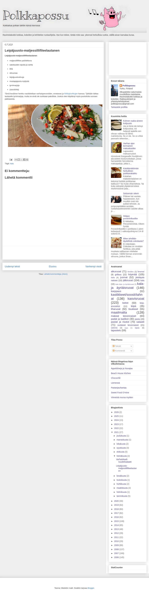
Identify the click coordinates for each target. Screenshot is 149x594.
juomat (123, 277)
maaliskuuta (122, 488)
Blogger (91, 588)
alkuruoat (116, 271)
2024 (116, 420)
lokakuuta (121, 444)
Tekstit (117, 346)
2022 (116, 428)
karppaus (116, 291)
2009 (116, 545)
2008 (116, 549)
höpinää (132, 274)
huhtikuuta (122, 484)
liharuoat (115, 309)
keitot (125, 302)
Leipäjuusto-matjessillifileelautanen (126, 468)
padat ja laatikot (120, 319)
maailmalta (119, 312)
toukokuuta (122, 480)
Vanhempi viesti (93, 266)
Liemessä (115, 383)
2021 (116, 432)
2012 (116, 533)
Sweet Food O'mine (120, 392)
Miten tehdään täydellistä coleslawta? (133, 239)
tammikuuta (122, 496)
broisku (131, 272)
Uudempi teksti (12, 266)
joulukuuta (122, 436)
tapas (137, 328)
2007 (116, 553)
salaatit (140, 322)
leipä (133, 306)
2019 (116, 505)
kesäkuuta (122, 476)
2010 (116, 541)
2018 (116, 509)
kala (12, 163)
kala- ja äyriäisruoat (127, 286)
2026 (116, 412)
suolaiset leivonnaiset (128, 325)
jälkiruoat (128, 280)
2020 (116, 501)
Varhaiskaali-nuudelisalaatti (124, 460)
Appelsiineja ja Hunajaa (121, 368)
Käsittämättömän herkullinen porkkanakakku (131, 171)
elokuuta (121, 452)
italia (113, 278)
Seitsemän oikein (131, 193)
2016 (116, 517)
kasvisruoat (136, 298)
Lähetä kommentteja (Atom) (55, 274)
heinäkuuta (122, 456)
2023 (116, 424)
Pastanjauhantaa (118, 388)
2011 (116, 537)
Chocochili (116, 378)
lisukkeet (133, 309)
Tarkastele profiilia (119, 107)
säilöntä (114, 328)
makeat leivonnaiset (123, 316)
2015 (116, 521)
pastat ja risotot (120, 322)
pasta (137, 319)
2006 (116, 557)
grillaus (118, 274)
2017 (116, 513)
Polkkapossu (129, 85)
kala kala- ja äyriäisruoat (124, 284)
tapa (126, 328)
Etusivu (53, 266)
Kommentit (119, 351)
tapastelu (116, 330)
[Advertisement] (53, 252)
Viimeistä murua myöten (122, 397)
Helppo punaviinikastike (130, 217)
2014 (116, 525)
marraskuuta (123, 440)
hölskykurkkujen (71, 94)
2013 (116, 529)
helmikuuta (122, 492)
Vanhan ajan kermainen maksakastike (129, 146)
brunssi (141, 271)
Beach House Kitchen (121, 373)
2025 (116, 416)
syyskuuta (121, 448)
